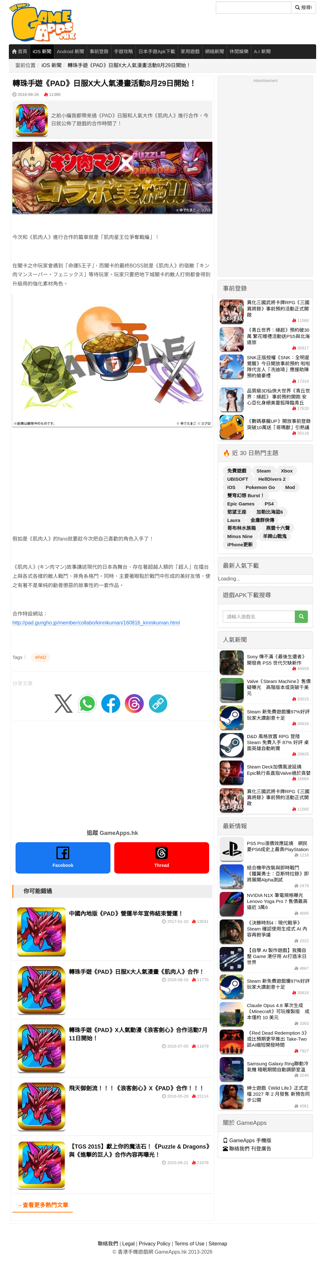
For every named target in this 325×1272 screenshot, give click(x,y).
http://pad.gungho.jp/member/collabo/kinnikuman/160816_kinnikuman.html (96, 622)
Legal (128, 1243)
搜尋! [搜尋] (303, 7)
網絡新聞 (214, 51)
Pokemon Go (261, 487)
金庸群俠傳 (262, 520)
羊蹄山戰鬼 (275, 536)
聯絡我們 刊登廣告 (247, 1148)
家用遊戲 (190, 51)
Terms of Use (189, 1243)
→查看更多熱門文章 (42, 1205)
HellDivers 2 (272, 479)
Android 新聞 (70, 51)
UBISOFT (238, 479)
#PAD (40, 657)
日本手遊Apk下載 (156, 51)
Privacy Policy (154, 1243)
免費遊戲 (237, 470)
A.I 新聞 (262, 51)
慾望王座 (237, 512)
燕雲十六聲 (278, 528)
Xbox (287, 470)
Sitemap (218, 1243)
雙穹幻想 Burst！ (246, 495)
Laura (234, 520)
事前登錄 (99, 51)
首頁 (19, 51)
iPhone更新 (240, 544)
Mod (290, 487)
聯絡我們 (108, 1243)
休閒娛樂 (239, 51)
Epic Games (241, 503)
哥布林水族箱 (242, 528)
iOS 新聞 (42, 51)
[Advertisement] (112, 490)
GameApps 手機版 (247, 1140)
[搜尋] (253, 8)
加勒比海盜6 (269, 512)
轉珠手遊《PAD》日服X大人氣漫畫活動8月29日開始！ (129, 65)
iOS (232, 487)
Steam (264, 470)
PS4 (269, 503)
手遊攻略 (123, 51)
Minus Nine (240, 536)
